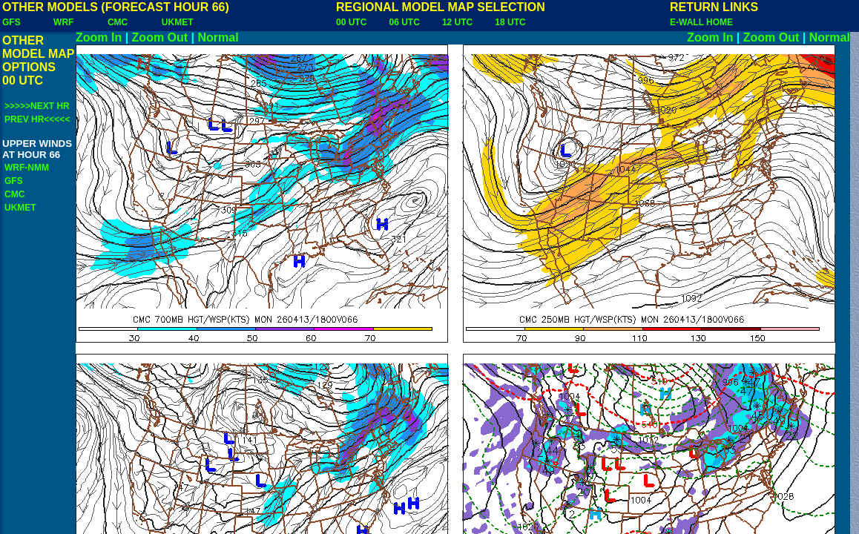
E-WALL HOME (701, 22)
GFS (11, 22)
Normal (218, 37)
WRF (63, 22)
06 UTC (404, 22)
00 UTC (351, 22)
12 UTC (457, 22)
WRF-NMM (26, 167)
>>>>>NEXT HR (37, 106)
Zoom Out (160, 37)
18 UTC (510, 22)
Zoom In (99, 37)
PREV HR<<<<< (37, 119)
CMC (118, 22)
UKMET (178, 22)
